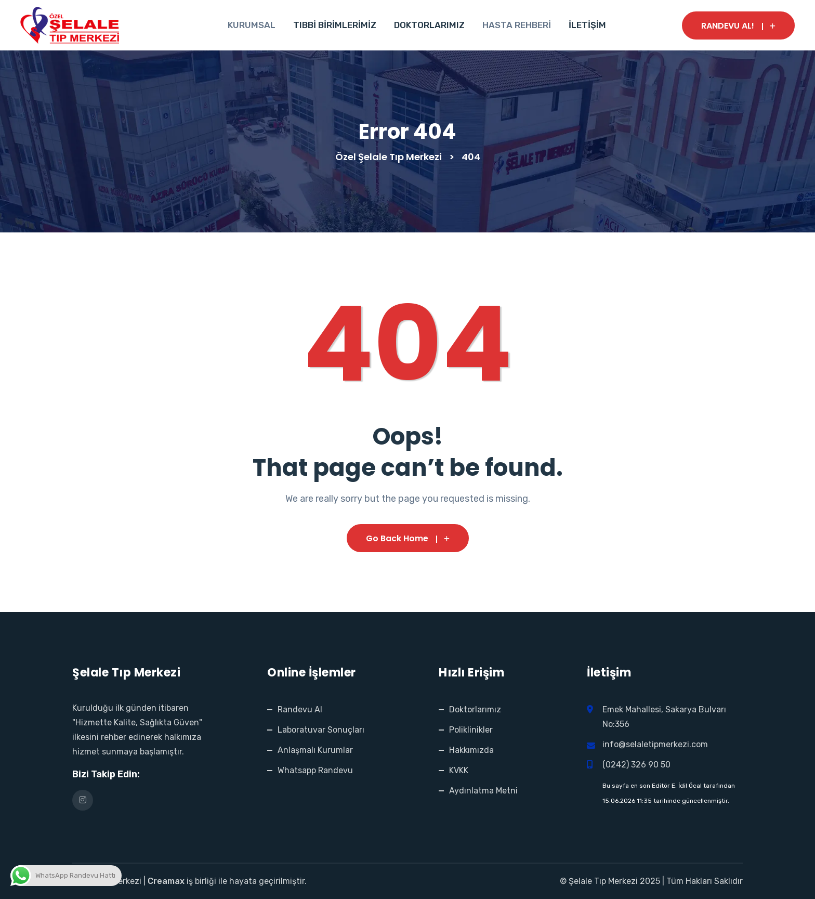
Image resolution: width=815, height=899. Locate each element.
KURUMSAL (251, 25)
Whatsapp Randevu (315, 770)
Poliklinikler (471, 730)
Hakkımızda (471, 750)
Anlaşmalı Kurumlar (315, 750)
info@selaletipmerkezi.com (655, 744)
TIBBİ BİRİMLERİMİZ (334, 25)
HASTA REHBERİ (516, 25)
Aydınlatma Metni (483, 791)
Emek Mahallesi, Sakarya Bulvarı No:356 (665, 717)
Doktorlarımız (475, 709)
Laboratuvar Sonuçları (321, 730)
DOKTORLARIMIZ (429, 25)
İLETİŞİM (587, 25)
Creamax (166, 881)
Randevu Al (300, 709)
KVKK (458, 770)
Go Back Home (408, 538)
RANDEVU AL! (738, 26)
